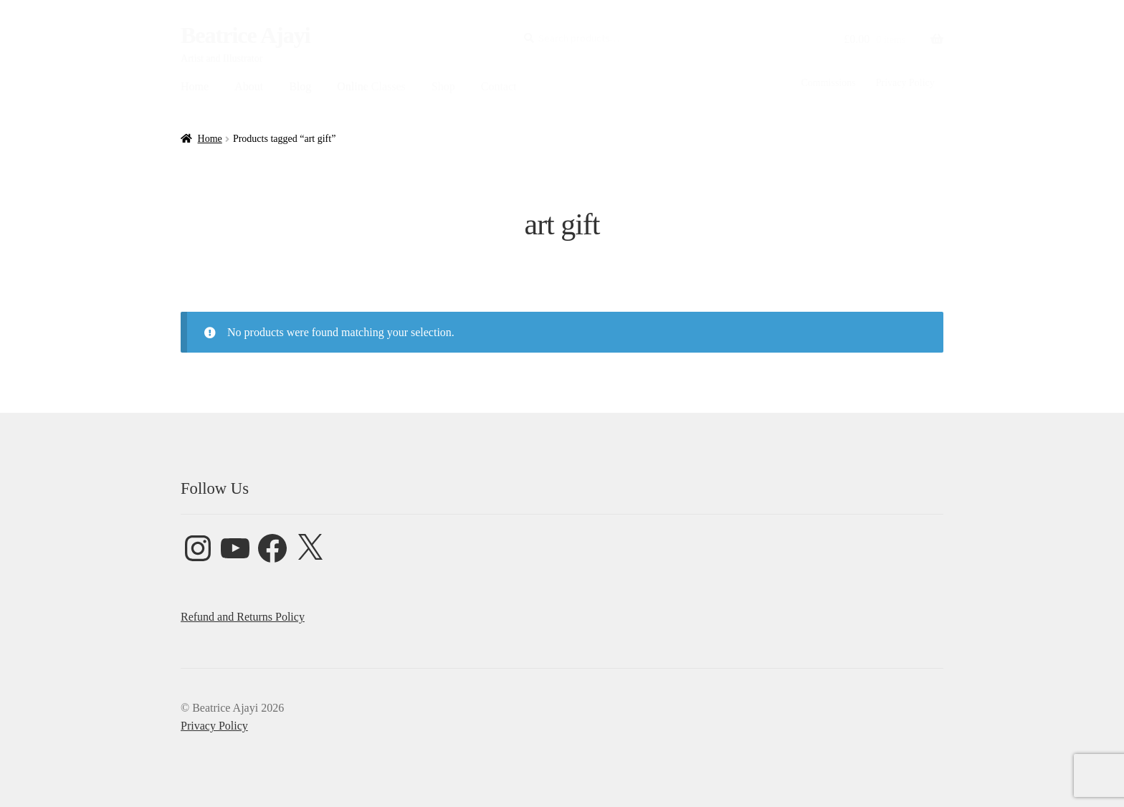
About (248, 86)
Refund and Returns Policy (243, 617)
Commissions (828, 82)
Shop (443, 86)
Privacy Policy (905, 82)
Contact (499, 86)
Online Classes (371, 86)
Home (195, 86)
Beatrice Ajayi (245, 35)
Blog (300, 86)
